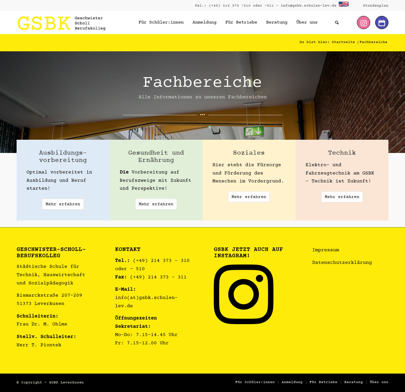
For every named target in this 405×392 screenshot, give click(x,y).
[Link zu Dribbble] (381, 22)
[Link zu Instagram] (363, 22)
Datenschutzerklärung (342, 263)
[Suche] (337, 22)
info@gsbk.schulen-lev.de (308, 6)
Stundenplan (375, 6)
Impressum (325, 250)
